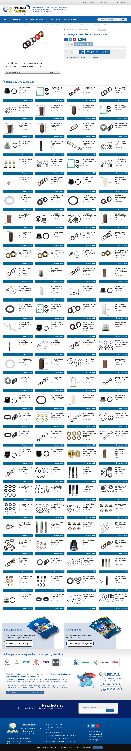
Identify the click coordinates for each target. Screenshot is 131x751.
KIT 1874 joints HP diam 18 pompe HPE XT (121, 88)
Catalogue (15, 19)
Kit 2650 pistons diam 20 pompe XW (25, 234)
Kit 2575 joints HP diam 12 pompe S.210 (25, 542)
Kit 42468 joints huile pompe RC (24, 378)
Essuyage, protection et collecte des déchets (62, 736)
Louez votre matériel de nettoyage (18, 741)
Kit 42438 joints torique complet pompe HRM (121, 596)
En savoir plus (15, 692)
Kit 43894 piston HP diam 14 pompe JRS (89, 487)
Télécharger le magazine (80, 643)
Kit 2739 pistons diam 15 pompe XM (120, 179)
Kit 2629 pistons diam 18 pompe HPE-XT (88, 107)
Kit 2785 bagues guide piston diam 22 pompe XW (57, 252)
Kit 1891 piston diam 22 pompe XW (120, 215)
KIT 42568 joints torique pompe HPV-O (57, 161)
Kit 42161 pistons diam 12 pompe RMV (57, 524)
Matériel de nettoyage (54, 724)
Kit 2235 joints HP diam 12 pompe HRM (57, 596)
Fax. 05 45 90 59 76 (27, 734)
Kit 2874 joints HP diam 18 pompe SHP (89, 270)
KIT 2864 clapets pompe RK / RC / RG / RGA (57, 324)
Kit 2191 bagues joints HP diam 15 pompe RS (25, 361)
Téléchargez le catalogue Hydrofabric (19, 738)
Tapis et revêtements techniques (58, 738)
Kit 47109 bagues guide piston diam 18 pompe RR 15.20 (89, 434)
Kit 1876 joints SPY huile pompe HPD (121, 124)
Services (56, 19)
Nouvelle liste (94, 57)
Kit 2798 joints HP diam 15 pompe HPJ (25, 578)
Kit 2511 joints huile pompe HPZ (57, 559)
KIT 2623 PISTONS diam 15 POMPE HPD (57, 143)
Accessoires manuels (54, 733)
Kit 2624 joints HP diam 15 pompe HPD (89, 143)
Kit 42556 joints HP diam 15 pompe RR (57, 433)
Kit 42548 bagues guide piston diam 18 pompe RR (57, 415)
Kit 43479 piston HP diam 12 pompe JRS (89, 469)
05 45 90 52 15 (89, 2)
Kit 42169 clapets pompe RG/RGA (57, 450)
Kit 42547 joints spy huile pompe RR (25, 415)
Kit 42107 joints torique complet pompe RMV (89, 505)
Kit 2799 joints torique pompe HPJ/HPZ (88, 560)
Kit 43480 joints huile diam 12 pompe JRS (120, 469)
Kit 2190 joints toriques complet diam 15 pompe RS (121, 342)
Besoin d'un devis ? (83, 44)
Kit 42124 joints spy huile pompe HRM (89, 578)
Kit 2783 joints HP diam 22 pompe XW (121, 234)
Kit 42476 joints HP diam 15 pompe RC (121, 379)
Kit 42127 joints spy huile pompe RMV (25, 524)
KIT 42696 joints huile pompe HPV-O (89, 161)
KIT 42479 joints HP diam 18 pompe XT (89, 125)
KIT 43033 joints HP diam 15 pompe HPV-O (57, 179)
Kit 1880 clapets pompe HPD (25, 142)
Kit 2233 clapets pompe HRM (25, 595)
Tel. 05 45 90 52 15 (27, 731)
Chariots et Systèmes (54, 727)
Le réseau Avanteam (94, 737)
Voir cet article (26, 100)
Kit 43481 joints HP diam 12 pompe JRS (26, 487)
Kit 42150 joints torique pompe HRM (88, 596)
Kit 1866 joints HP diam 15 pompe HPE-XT (89, 88)
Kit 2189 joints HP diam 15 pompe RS (89, 341)
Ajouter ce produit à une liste (76, 57)
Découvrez (36, 19)
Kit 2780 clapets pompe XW (57, 233)
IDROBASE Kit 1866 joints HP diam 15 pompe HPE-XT (93, 25)
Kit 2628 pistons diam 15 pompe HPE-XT (57, 107)
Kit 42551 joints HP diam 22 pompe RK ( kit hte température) (89, 325)
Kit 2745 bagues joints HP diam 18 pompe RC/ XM (89, 197)
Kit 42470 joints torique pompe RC (89, 360)
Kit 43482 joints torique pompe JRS (56, 487)
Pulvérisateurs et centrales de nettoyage (60, 741)
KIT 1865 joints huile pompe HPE (57, 88)
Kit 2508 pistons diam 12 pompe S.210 (120, 524)
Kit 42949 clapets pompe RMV (89, 523)
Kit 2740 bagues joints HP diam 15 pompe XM (25, 197)
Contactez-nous (70, 19)
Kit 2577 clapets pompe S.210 (57, 541)
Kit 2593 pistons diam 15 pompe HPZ (25, 560)
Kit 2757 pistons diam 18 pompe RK (120, 306)
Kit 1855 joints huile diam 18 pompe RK (56, 306)
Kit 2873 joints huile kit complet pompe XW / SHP (89, 252)
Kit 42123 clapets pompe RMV (121, 505)
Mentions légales (93, 740)
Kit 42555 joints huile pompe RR (24, 432)
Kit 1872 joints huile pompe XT (120, 106)
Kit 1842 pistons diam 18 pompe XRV (57, 288)
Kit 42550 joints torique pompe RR (121, 414)
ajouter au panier (97, 51)
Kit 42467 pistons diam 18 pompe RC (57, 361)
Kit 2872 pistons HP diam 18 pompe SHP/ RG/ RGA (121, 271)
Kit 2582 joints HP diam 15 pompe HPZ (121, 542)
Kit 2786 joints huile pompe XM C (57, 215)
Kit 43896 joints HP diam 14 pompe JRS (26, 505)
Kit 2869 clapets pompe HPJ (57, 577)
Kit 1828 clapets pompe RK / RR (120, 287)
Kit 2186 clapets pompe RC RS (120, 323)
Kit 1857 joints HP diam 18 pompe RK (89, 306)
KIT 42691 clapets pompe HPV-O (25, 178)
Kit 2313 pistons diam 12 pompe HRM (120, 578)
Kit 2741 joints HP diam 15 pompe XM (57, 197)
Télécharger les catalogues (19, 643)
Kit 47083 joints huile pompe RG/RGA (56, 469)
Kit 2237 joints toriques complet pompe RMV (57, 505)
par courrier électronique (31, 728)
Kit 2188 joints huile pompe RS (56, 341)
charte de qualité (51, 686)
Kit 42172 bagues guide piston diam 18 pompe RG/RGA (89, 451)
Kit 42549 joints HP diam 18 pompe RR (89, 415)
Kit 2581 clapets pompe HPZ (89, 541)
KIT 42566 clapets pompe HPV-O (25, 160)
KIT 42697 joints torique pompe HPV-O (120, 161)
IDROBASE (102, 30)
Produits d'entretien (53, 730)
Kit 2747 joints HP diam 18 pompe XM (121, 197)
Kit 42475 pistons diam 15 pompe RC (89, 379)
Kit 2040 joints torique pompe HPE (24, 107)
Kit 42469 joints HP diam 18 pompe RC (57, 379)
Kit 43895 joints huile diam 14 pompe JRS (120, 487)
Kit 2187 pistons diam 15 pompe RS (26, 341)
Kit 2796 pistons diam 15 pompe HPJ (120, 560)
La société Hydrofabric (95, 731)
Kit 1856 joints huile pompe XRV (89, 287)
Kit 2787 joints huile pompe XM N (89, 215)
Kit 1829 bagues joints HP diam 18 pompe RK (25, 306)
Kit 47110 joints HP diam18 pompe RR (121, 432)
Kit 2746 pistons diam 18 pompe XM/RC (25, 215)
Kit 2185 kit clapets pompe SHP (56, 270)
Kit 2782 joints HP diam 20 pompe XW (89, 234)
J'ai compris (97, 747)
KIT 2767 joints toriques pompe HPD (121, 143)
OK (110, 711)
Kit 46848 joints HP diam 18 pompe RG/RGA (26, 469)
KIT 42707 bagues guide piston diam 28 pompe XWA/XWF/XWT (121, 252)
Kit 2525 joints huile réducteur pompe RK (25, 324)
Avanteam (22, 686)
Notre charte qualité (94, 734)
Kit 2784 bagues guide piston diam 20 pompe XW (25, 252)
